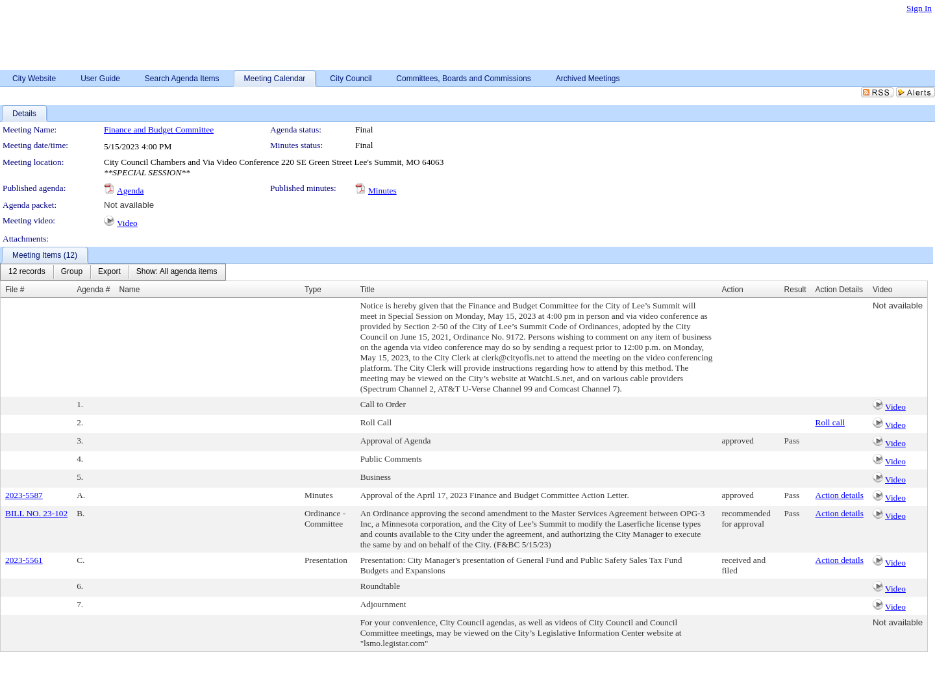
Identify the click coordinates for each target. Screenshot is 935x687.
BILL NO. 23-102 (36, 513)
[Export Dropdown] (109, 272)
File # (14, 289)
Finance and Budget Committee (159, 129)
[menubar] (113, 272)
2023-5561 (24, 560)
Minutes (382, 190)
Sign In (919, 8)
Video (127, 223)
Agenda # (93, 289)
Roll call (830, 422)
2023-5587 (24, 495)
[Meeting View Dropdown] (177, 272)
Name (129, 289)
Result (795, 289)
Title (367, 289)
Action (732, 289)
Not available (129, 205)
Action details (840, 495)
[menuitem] (27, 272)
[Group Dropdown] (71, 272)
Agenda (130, 190)
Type (313, 289)
